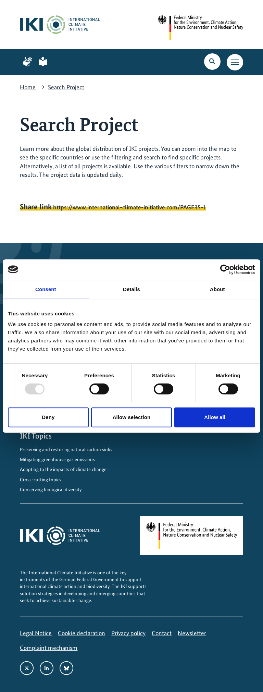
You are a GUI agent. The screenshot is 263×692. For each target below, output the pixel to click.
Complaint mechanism (48, 647)
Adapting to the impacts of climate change (63, 469)
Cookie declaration (81, 633)
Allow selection (132, 417)
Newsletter (192, 633)
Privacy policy (128, 633)
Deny (48, 417)
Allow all (214, 417)
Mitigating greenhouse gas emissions (57, 459)
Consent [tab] (45, 289)
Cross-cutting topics (40, 479)
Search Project (66, 87)
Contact (162, 633)
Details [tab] (131, 289)
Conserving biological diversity (51, 489)
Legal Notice (36, 633)
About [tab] (217, 289)
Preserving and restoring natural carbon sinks (66, 449)
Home (28, 87)
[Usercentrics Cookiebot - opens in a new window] (225, 269)
